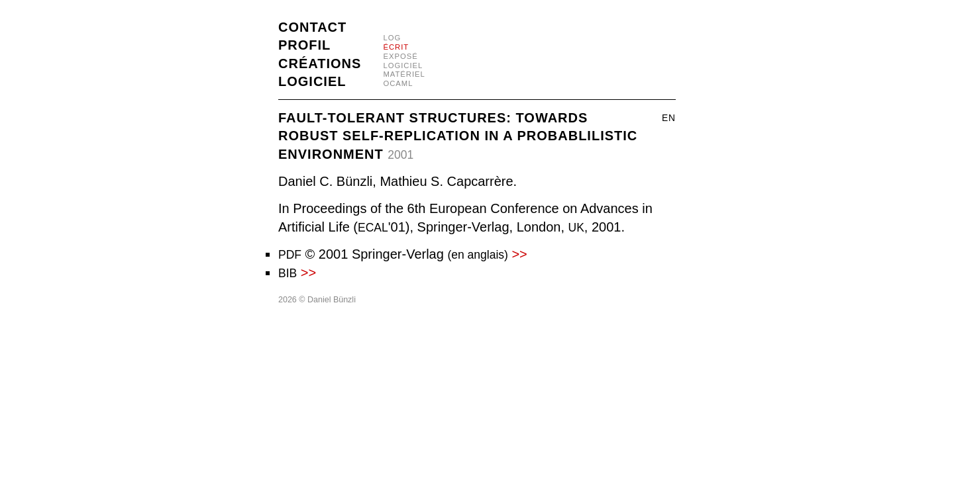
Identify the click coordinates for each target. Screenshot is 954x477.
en (669, 118)
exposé (400, 56)
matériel (404, 74)
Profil (304, 45)
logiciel (403, 65)
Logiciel (312, 81)
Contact (312, 27)
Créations (319, 63)
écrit (396, 47)
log (392, 38)
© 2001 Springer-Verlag (402, 254)
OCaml (398, 83)
